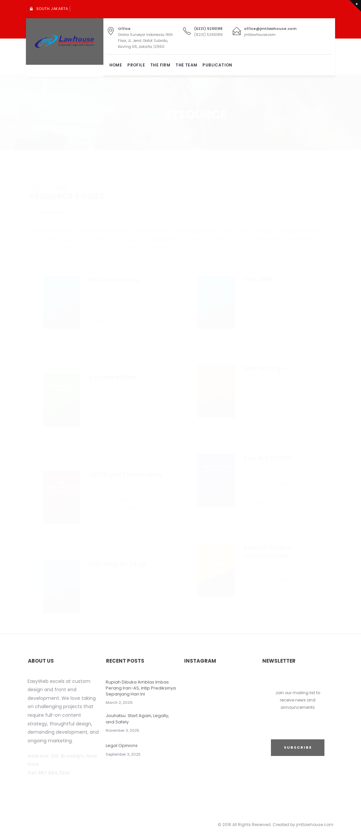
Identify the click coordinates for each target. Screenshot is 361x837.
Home (115, 65)
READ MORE (102, 296)
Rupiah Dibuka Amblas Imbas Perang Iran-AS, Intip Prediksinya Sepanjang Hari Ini (141, 688)
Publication (217, 65)
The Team (186, 65)
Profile (136, 65)
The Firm (160, 65)
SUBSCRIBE (298, 747)
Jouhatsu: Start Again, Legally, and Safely (137, 718)
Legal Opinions (122, 745)
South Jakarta (52, 8)
